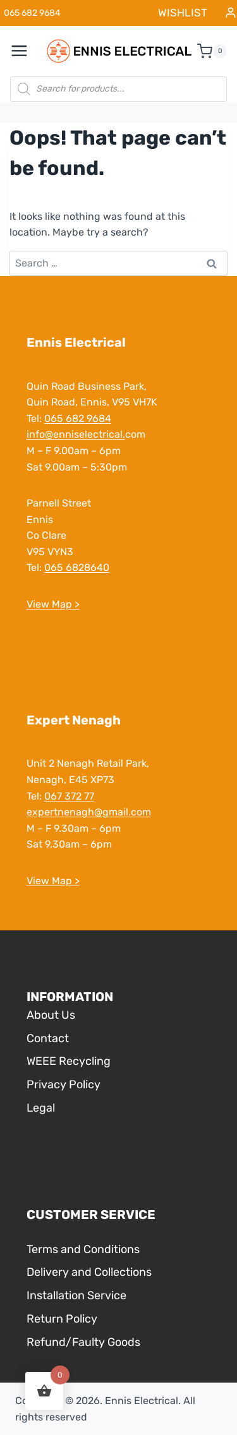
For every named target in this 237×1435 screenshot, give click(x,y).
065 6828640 (76, 567)
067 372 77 (69, 796)
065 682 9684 (77, 418)
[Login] (230, 13)
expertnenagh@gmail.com (89, 812)
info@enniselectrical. (76, 434)
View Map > (53, 604)
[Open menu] (26, 51)
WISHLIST (182, 12)
